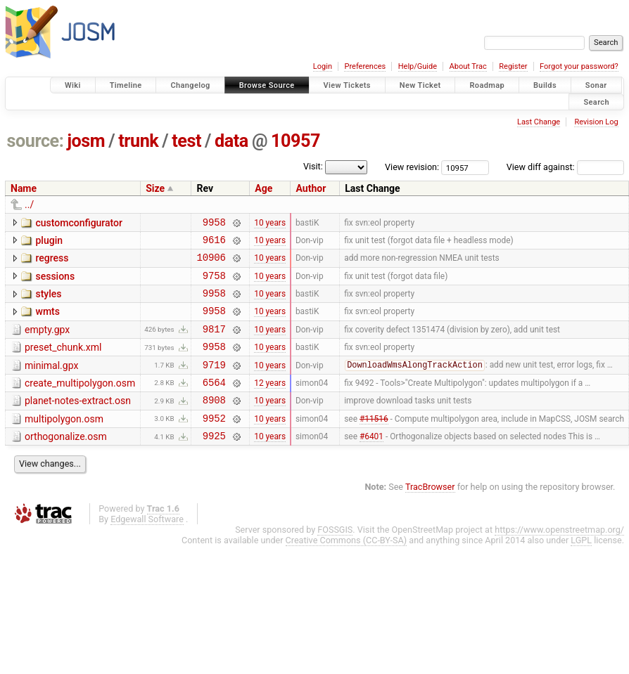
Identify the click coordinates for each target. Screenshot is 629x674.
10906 (210, 263)
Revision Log (596, 122)
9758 (214, 283)
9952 (214, 443)
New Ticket (420, 85)
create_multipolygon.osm (80, 402)
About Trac (468, 66)
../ (29, 204)
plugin (49, 242)
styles (48, 302)
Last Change (538, 122)
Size (155, 188)
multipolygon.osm (64, 442)
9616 (214, 243)
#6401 (371, 463)
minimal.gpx (51, 382)
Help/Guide (417, 66)
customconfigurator (78, 222)
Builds (545, 85)
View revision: (412, 167)
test (186, 141)
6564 (214, 403)
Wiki (73, 85)
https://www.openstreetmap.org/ (559, 557)
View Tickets (347, 85)
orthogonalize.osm (66, 461)
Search (596, 101)
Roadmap (486, 85)
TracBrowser (430, 514)
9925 (214, 462)
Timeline (126, 85)
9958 (214, 224)
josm (86, 141)
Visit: (313, 166)
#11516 (374, 443)
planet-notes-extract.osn (78, 421)
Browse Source (267, 85)
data (231, 141)
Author (311, 188)
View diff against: (565, 167)
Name (24, 188)
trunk (138, 141)
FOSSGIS (334, 557)
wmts (47, 322)
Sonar (596, 85)
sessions (55, 282)
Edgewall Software (147, 546)
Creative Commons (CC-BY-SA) (346, 567)
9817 (214, 343)
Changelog (190, 85)
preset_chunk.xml (63, 362)
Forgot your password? (579, 66)
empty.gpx (47, 342)
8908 (214, 422)
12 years (270, 403)
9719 (214, 383)
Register (513, 66)
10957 (295, 141)
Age (263, 188)
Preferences (365, 66)
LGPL (581, 567)
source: (35, 141)
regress (51, 262)
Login (322, 66)
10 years (270, 223)
